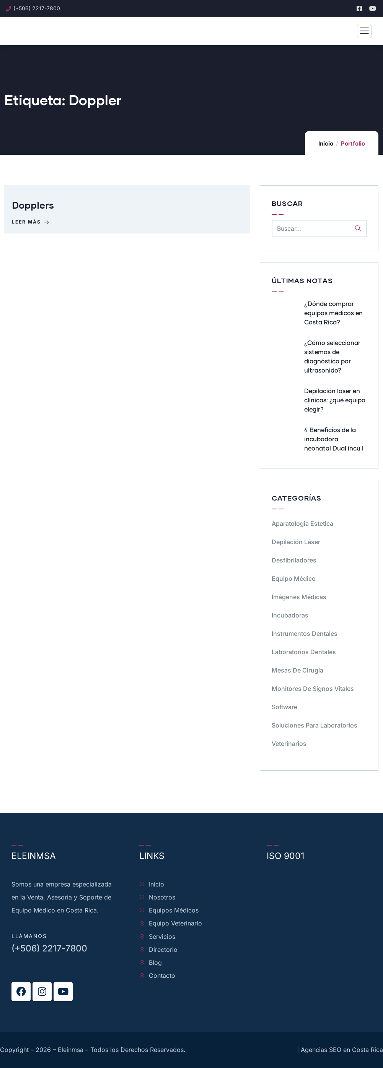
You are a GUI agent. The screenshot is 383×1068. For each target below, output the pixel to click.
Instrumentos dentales (304, 633)
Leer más (31, 222)
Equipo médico (294, 578)
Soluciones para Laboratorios (314, 725)
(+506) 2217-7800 (49, 948)
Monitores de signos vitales (313, 688)
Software (284, 707)
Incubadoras (290, 615)
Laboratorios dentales (304, 652)
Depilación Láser (296, 542)
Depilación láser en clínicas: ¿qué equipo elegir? (334, 400)
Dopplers (33, 205)
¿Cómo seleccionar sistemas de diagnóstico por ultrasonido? (332, 357)
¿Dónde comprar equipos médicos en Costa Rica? (333, 313)
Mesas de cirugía (297, 670)
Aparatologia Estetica (302, 523)
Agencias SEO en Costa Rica (342, 1049)
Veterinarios (289, 743)
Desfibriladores (294, 560)
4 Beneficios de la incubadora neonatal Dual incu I (333, 439)
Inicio (325, 143)
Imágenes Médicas (299, 597)
